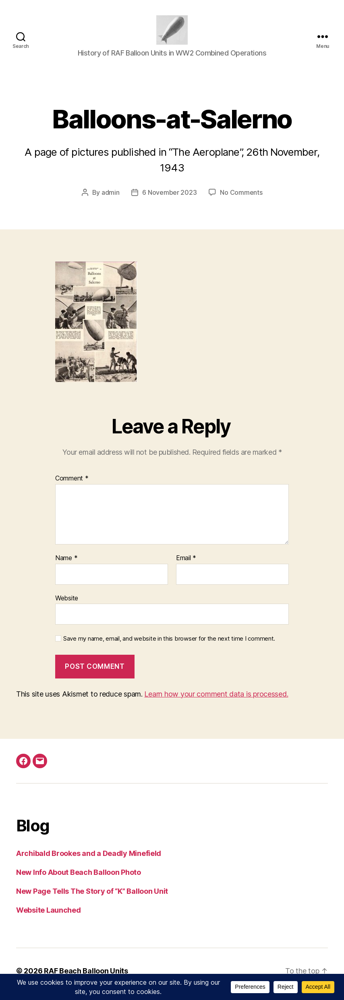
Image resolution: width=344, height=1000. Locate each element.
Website (66, 604)
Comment (72, 485)
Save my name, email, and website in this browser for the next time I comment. (169, 645)
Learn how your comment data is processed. (216, 700)
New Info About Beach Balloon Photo (78, 878)
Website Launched (48, 916)
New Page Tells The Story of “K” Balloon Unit (92, 897)
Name (66, 565)
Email (186, 565)
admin (111, 199)
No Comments (241, 199)
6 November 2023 (169, 199)
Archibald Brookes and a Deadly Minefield (88, 860)
